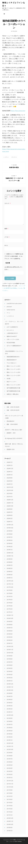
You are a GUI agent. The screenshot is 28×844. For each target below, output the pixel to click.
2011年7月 (9, 796)
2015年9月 (9, 656)
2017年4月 (9, 603)
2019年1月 (9, 549)
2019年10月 (10, 528)
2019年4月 (9, 543)
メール (7, 237)
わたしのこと (14, 157)
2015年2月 (9, 677)
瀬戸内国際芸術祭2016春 (13, 391)
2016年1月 (9, 643)
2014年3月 (9, 706)
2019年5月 (9, 540)
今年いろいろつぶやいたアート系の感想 (14, 417)
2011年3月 (9, 809)
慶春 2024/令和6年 (12, 424)
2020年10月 (10, 506)
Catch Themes (18, 841)
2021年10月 (10, 490)
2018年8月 (9, 562)
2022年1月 (9, 484)
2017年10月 (10, 587)
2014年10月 (10, 690)
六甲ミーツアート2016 (13, 339)
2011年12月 (10, 780)
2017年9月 (9, 590)
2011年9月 (9, 790)
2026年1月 (9, 462)
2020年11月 (10, 503)
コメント (7, 203)
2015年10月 (10, 652)
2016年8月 (9, 624)
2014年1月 (9, 712)
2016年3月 (9, 637)
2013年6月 (9, 727)
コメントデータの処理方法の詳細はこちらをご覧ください (13, 288)
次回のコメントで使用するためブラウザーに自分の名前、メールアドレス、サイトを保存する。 (13, 256)
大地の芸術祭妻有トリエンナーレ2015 (14, 352)
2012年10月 (10, 749)
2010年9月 (9, 827)
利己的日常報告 (11, 342)
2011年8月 (9, 793)
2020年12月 (10, 500)
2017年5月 (9, 599)
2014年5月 (9, 702)
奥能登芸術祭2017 (12, 360)
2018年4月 (9, 571)
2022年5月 (9, 481)
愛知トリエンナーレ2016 (13, 372)
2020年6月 (9, 515)
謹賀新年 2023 (11, 433)
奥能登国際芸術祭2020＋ (13, 357)
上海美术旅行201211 (12, 333)
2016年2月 (9, 640)
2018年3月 (9, 574)
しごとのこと (6, 157)
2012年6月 (9, 762)
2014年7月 (9, 696)
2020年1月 (9, 521)
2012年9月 (9, 752)
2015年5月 (9, 668)
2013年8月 (9, 721)
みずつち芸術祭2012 (12, 327)
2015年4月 (9, 671)
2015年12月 (10, 646)
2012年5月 (9, 765)
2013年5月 (9, 731)
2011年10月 (10, 787)
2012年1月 (9, 777)
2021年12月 (10, 487)
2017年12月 (10, 581)
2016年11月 (10, 615)
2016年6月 (9, 631)
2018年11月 (10, 556)
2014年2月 (9, 709)
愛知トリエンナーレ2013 (13, 369)
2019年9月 (9, 531)
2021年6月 (9, 493)
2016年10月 (10, 618)
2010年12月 (10, 818)
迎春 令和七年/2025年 (13, 410)
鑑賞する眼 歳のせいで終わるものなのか (14, 445)
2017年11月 (10, 584)
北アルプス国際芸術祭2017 (14, 346)
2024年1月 (9, 471)
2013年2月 (9, 737)
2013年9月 (9, 718)
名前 (6, 228)
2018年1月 (9, 578)
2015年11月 (10, 649)
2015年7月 (9, 662)
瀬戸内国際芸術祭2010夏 (13, 388)
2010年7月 (9, 830)
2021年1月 (9, 496)
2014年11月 (10, 687)
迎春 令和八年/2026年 (13, 407)
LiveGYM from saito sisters (14, 303)
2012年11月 (10, 746)
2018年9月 (9, 559)
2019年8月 (9, 534)
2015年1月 (9, 681)
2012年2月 (9, 774)
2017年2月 (9, 609)
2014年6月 (9, 699)
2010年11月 (10, 821)
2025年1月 (9, 465)
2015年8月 (9, 659)
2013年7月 (9, 724)
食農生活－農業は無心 (13, 394)
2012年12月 (10, 743)
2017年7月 (9, 596)
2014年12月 (10, 684)
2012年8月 (9, 756)
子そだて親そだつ (11, 363)
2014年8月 (9, 693)
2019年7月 (9, 537)
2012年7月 (9, 759)
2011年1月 (9, 815)
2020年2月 (9, 518)
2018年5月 (9, 568)
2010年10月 (10, 824)
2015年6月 (9, 665)
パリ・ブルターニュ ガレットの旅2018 (14, 323)
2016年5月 (9, 634)
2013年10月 (10, 715)
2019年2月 (9, 546)
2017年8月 (9, 593)
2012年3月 (9, 771)
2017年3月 (9, 606)
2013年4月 (9, 734)
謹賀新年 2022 (10, 449)
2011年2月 (9, 812)
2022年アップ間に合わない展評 (13, 430)
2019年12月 (10, 525)
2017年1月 (9, 612)
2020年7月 (9, 512)
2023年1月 (9, 475)
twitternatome (11, 310)
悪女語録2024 (10, 421)
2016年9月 (9, 621)
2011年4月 (9, 805)
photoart (9, 306)
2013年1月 (9, 740)
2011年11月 (10, 784)
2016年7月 (9, 628)
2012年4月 (9, 768)
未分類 (8, 378)
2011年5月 (9, 802)
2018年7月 (9, 565)
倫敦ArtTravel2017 (12, 336)
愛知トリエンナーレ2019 (13, 375)
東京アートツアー (11, 381)
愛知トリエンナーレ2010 (13, 366)
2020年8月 (9, 509)
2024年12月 (10, 468)
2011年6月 (9, 799)
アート (8, 313)
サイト (6, 245)
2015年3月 (9, 674)
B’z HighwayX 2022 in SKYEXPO (13, 438)
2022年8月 (9, 478)
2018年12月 (10, 553)
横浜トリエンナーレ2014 (13, 385)
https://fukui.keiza (18, 111)
